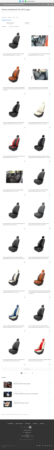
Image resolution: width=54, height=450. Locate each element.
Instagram (24, 427)
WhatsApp (30, 427)
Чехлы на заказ (19, 423)
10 (32, 373)
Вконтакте (22, 427)
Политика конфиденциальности (28, 439)
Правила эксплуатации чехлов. (21, 403)
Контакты (42, 423)
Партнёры (35, 423)
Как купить (27, 423)
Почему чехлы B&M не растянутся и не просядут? (26, 393)
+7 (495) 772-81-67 (31, 1)
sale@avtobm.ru (28, 432)
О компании (10, 423)
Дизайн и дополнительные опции (22, 383)
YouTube (27, 427)
